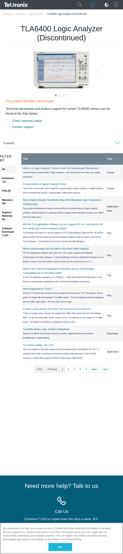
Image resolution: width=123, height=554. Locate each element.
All (3, 169)
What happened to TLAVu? (37, 288)
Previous (25, 71)
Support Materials (7, 216)
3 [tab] (63, 95)
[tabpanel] (61, 70)
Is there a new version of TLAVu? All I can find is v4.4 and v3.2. (57, 309)
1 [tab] (56, 95)
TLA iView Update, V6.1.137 (38, 345)
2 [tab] (60, 95)
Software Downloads (8, 232)
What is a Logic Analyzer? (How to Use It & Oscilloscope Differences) (60, 168)
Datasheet (8, 180)
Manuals (7, 202)
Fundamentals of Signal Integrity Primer (44, 184)
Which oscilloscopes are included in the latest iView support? (56, 248)
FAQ (6, 190)
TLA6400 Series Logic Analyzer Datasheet (46, 329)
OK (60, 547)
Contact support (22, 126)
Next (97, 71)
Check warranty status (27, 120)
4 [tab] (67, 95)
